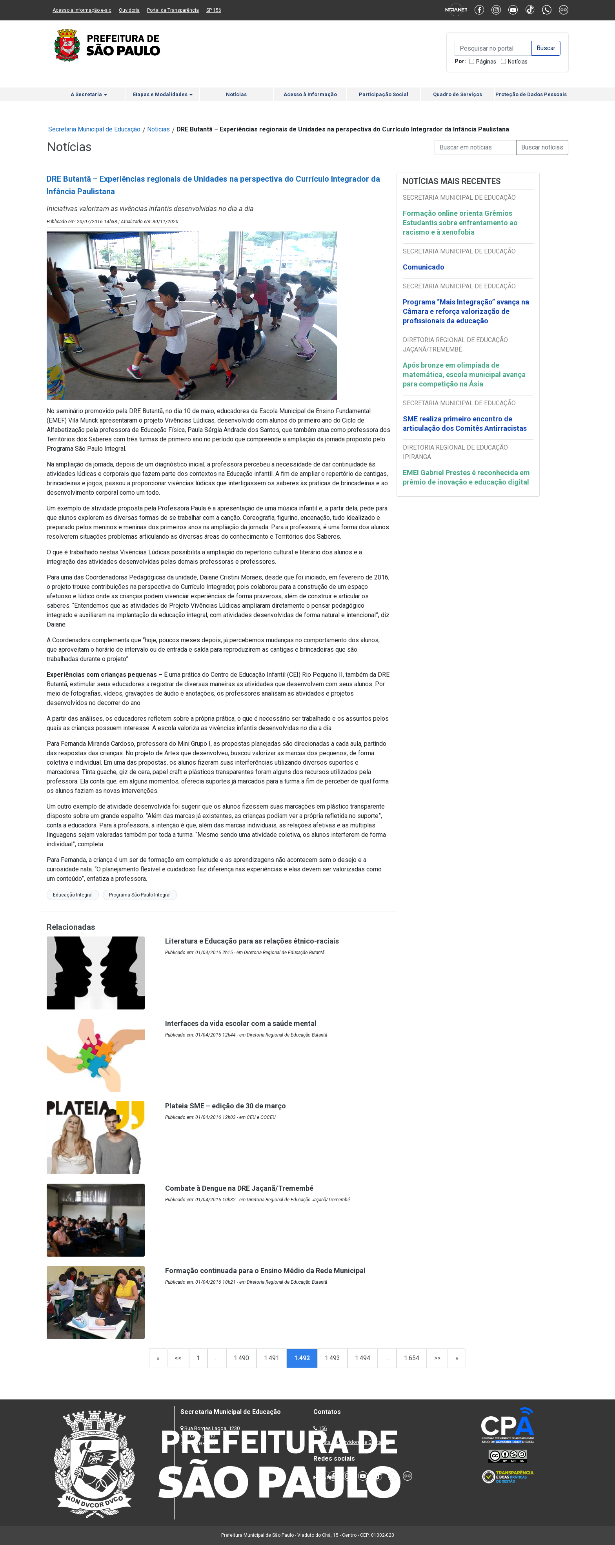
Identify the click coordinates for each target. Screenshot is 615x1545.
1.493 (332, 1358)
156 (322, 1428)
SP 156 (213, 10)
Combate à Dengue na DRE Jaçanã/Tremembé (239, 1188)
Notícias (518, 61)
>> (437, 1358)
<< (178, 1358)
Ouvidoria (129, 10)
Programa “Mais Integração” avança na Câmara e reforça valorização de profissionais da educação (466, 311)
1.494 (362, 1358)
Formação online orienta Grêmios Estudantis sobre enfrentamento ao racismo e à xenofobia (460, 222)
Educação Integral (73, 895)
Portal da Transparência (173, 10)
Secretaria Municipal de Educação (94, 129)
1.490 (241, 1358)
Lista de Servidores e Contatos (354, 1442)
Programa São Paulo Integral (140, 895)
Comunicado (423, 267)
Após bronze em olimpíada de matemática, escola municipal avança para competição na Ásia (464, 374)
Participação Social (383, 94)
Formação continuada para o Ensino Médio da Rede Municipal (265, 1270)
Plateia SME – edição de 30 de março (225, 1106)
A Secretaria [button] (89, 94)
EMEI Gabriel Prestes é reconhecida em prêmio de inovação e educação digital (466, 477)
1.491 (271, 1358)
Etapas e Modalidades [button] (163, 94)
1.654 (411, 1358)
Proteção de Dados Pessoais (531, 94)
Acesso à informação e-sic (82, 10)
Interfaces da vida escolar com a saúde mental (241, 1023)
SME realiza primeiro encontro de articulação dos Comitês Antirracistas (465, 423)
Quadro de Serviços (457, 94)
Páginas (486, 61)
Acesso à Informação (310, 94)
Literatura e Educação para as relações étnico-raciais (252, 941)
